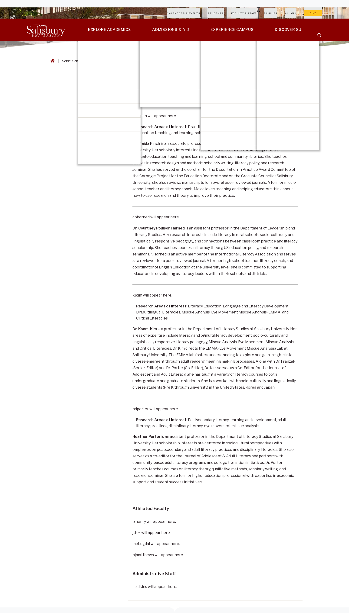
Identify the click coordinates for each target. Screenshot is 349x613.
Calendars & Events (183, 13)
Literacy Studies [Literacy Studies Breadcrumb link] (122, 61)
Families (270, 13)
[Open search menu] (316, 32)
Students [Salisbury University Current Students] (216, 13)
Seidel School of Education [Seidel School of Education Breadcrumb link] (82, 61)
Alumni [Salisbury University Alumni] (290, 13)
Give (313, 13)
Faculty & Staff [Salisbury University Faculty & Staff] (244, 13)
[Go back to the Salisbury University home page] (51, 61)
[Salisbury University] (45, 30)
